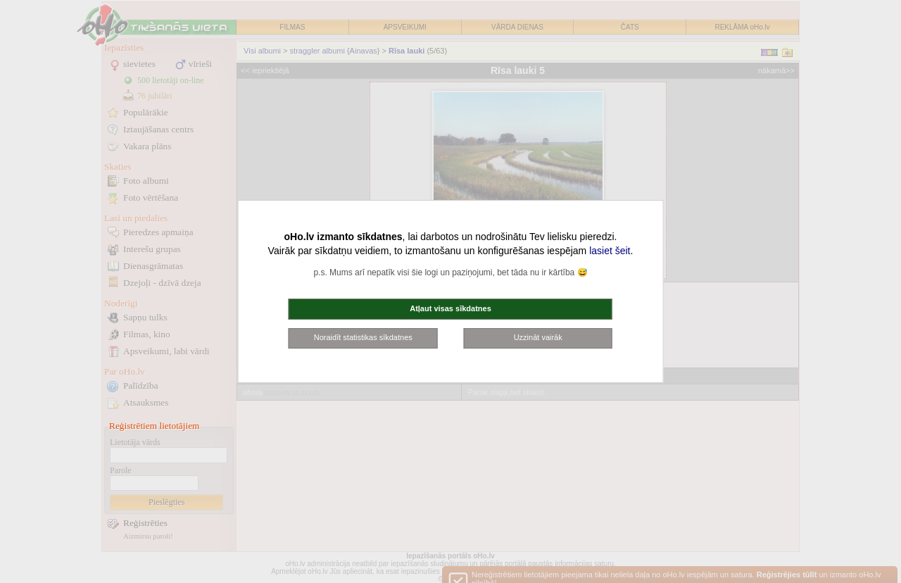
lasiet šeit (609, 250)
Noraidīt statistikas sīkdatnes (363, 337)
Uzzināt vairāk (538, 337)
